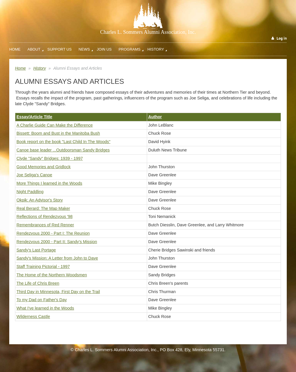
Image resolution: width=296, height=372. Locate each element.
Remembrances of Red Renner (45, 225)
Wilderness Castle (33, 316)
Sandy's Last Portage (36, 250)
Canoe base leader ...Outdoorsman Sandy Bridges (63, 150)
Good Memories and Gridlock (43, 166)
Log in (282, 38)
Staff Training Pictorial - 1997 (43, 266)
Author (155, 116)
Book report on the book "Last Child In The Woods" (63, 141)
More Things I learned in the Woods (49, 183)
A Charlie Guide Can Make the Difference (54, 125)
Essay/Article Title (34, 116)
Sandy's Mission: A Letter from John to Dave (57, 258)
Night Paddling (30, 191)
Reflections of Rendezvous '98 (44, 216)
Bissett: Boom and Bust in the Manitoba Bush (58, 133)
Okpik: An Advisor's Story (39, 200)
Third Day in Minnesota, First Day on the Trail (58, 291)
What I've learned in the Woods (45, 308)
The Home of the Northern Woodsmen (51, 275)
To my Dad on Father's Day (41, 299)
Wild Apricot (241, 361)
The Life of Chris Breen (37, 283)
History (39, 68)
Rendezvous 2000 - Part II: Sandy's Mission (56, 241)
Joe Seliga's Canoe (34, 175)
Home (20, 68)
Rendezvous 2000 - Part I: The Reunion (53, 233)
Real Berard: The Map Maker (43, 208)
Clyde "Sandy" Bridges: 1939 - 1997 (49, 158)
